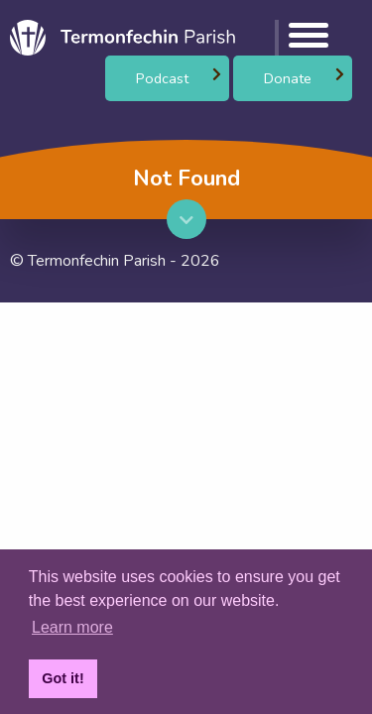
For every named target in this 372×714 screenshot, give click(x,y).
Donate (287, 78)
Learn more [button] (72, 627)
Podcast (162, 78)
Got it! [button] (62, 678)
